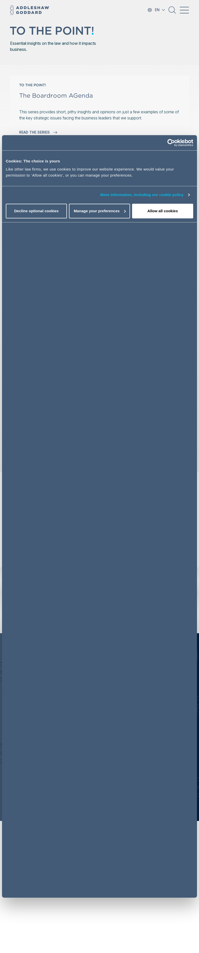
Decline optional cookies (36, 211)
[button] (172, 11)
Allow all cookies (162, 211)
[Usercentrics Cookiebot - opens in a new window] (171, 142)
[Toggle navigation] (184, 10)
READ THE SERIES (38, 132)
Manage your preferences (100, 211)
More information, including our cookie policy (142, 195)
